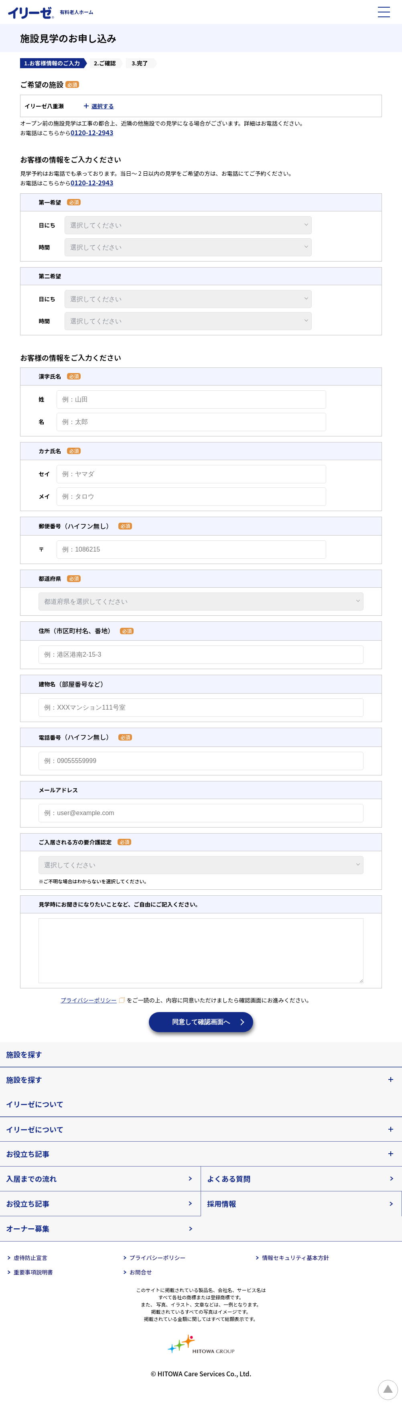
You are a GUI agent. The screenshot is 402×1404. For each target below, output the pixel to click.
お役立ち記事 (27, 1166)
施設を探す (24, 1066)
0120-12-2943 (92, 132)
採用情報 (221, 1215)
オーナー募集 (27, 1240)
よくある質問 (228, 1190)
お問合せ (141, 1284)
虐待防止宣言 (30, 1270)
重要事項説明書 (33, 1284)
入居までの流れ (31, 1190)
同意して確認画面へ (201, 1034)
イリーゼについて (34, 1116)
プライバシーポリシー (89, 1012)
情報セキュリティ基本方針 (295, 1270)
